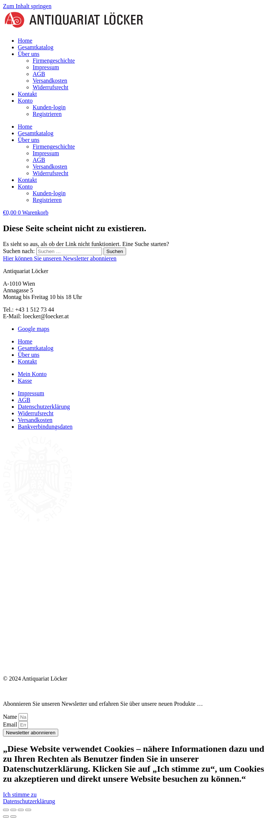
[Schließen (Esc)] (28, 810)
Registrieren (47, 114)
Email (11, 724)
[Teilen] (21, 810)
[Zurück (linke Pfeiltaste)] (6, 816)
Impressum (46, 67)
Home (25, 40)
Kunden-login (49, 107)
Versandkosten (50, 80)
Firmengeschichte (54, 60)
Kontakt (27, 94)
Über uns (28, 54)
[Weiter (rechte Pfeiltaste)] (13, 816)
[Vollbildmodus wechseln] (13, 810)
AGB (39, 74)
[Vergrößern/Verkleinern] (6, 810)
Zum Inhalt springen (27, 6)
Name (11, 717)
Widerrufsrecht (50, 87)
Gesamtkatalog (35, 47)
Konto (25, 100)
